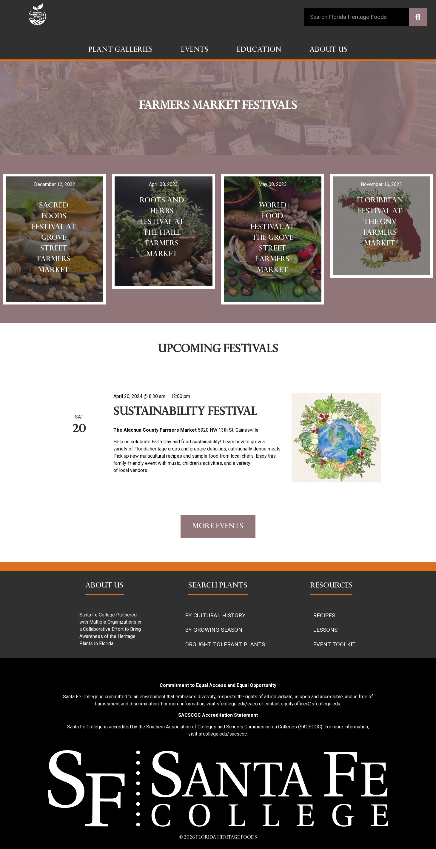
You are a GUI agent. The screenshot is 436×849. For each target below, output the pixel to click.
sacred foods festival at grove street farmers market (54, 238)
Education (259, 50)
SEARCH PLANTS (217, 586)
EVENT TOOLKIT (334, 644)
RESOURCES (331, 586)
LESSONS (325, 629)
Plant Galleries (120, 50)
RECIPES (324, 615)
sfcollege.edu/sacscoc (222, 734)
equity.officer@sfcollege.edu (310, 704)
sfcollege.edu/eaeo (237, 704)
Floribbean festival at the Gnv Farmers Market (380, 222)
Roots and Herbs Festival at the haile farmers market (162, 227)
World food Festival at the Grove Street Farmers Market (272, 238)
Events (195, 50)
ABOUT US (104, 586)
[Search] (418, 17)
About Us (328, 50)
